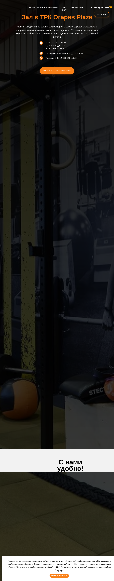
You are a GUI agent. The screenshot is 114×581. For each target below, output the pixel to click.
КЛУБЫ (32, 8)
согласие (16, 564)
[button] (57, 70)
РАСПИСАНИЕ (77, 8)
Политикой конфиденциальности (81, 561)
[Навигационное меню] (110, 7)
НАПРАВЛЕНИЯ (51, 8)
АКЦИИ (40, 8)
